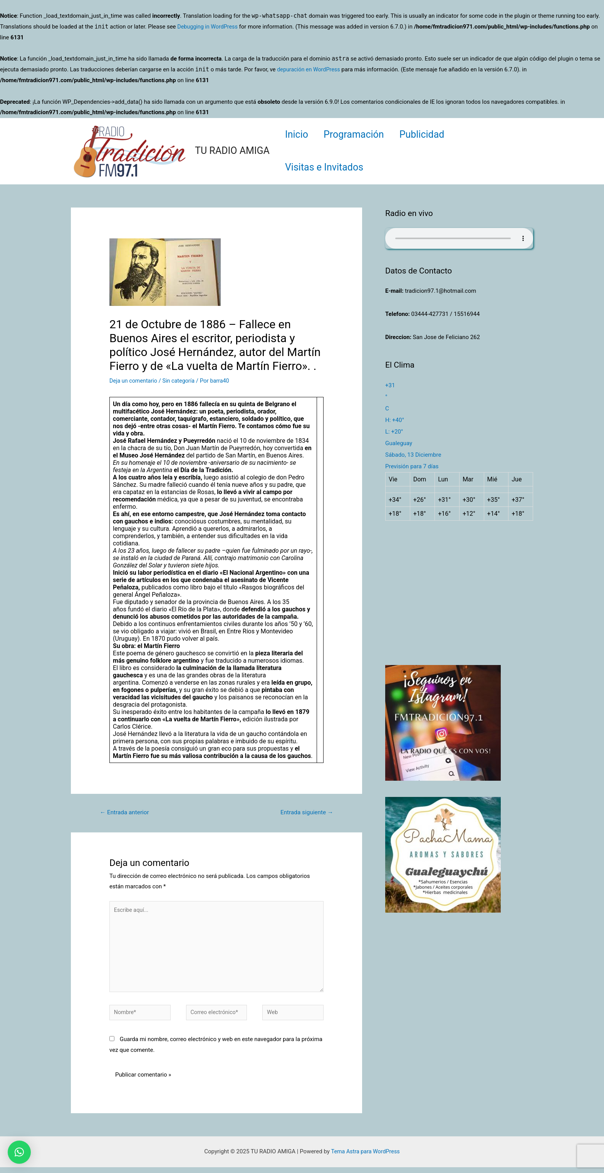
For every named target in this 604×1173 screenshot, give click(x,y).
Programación (359, 134)
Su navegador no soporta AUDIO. (459, 238)
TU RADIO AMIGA (232, 150)
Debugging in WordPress (208, 26)
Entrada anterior (126, 812)
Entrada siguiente (305, 812)
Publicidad (431, 134)
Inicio (298, 134)
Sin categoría (181, 380)
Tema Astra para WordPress (365, 1157)
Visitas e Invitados (326, 167)
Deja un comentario (134, 380)
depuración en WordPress (310, 69)
